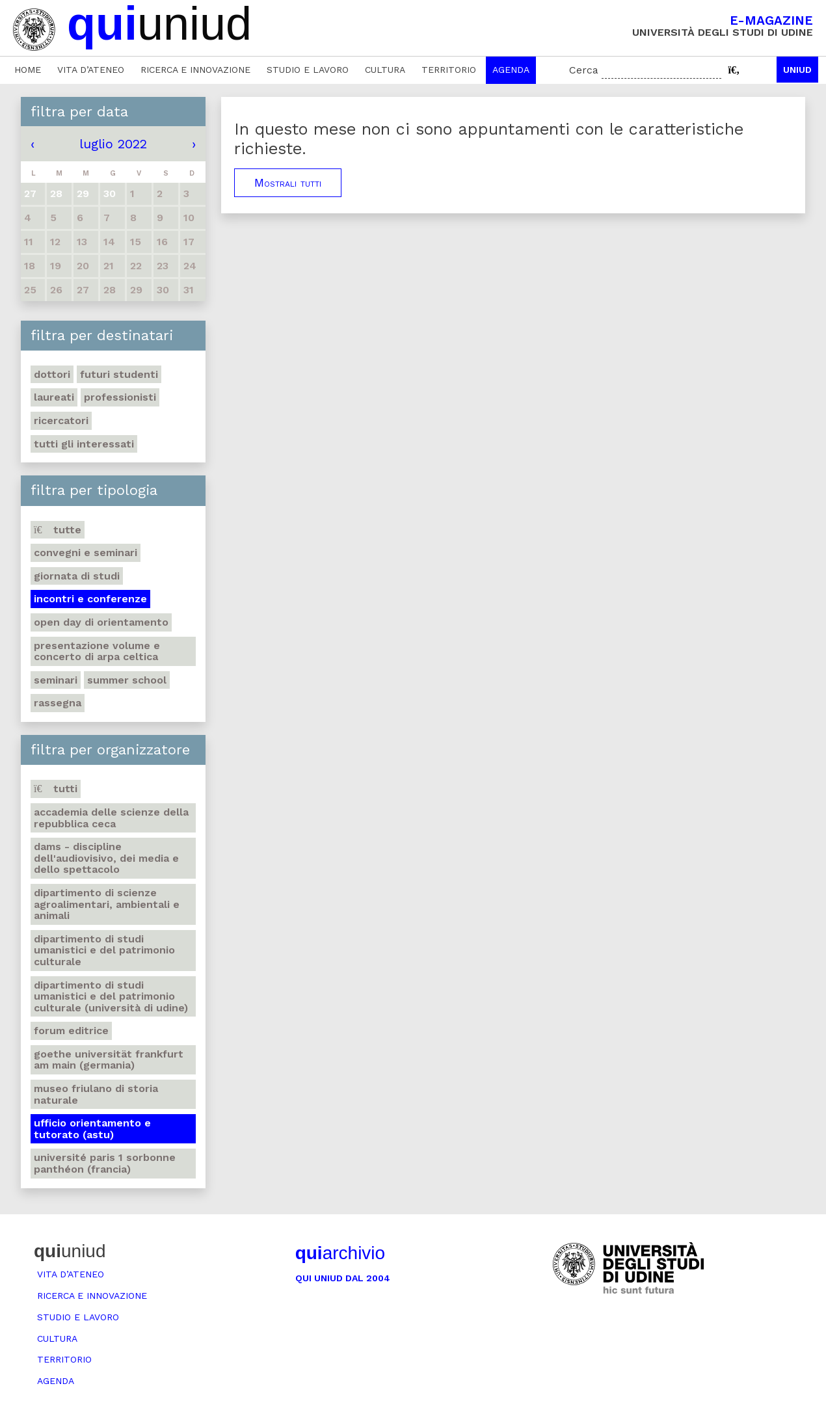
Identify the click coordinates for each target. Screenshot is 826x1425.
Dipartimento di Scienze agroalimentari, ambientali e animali (107, 904)
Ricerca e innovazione (195, 69)
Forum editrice (71, 1030)
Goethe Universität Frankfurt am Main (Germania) (108, 1060)
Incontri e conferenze (90, 599)
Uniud (797, 69)
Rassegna (57, 703)
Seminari (55, 680)
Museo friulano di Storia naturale (96, 1094)
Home (27, 69)
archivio (340, 1253)
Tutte (57, 530)
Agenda (510, 69)
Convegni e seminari (85, 552)
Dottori (52, 374)
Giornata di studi (77, 576)
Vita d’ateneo (90, 69)
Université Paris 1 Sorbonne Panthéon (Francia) (105, 1163)
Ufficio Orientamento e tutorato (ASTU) (92, 1129)
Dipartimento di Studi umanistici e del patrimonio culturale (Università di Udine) (111, 996)
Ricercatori (61, 420)
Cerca (583, 70)
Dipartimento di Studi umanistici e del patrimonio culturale (104, 950)
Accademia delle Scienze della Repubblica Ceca (111, 818)
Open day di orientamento (101, 622)
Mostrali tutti (287, 182)
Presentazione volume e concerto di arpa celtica (97, 651)
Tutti (55, 788)
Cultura (385, 69)
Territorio (448, 69)
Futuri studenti (119, 374)
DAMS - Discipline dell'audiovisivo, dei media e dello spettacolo (106, 857)
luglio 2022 (113, 144)
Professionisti (120, 397)
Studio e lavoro (308, 69)
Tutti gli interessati (84, 444)
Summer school (127, 680)
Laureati (54, 397)
